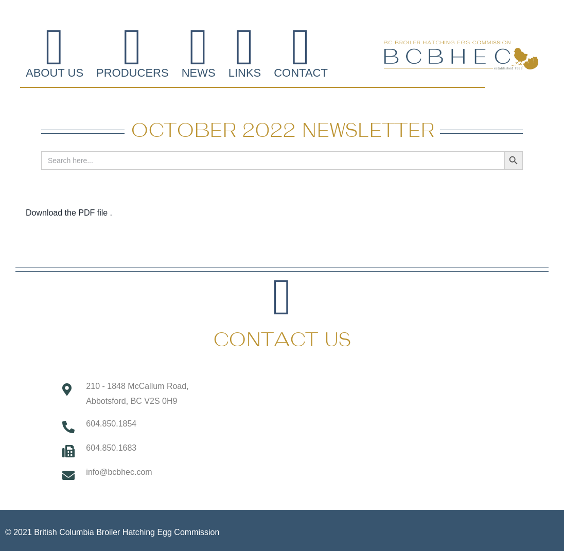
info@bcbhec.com (119, 472)
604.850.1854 (111, 423)
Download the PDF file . (69, 212)
